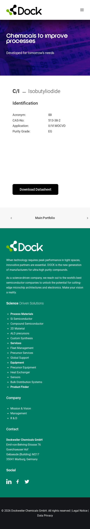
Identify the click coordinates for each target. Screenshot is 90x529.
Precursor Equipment (23, 367)
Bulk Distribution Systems (26, 382)
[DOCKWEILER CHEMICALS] (24, 10)
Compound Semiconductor (26, 323)
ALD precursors (19, 333)
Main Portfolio (45, 218)
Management (18, 413)
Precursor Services (21, 353)
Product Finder (19, 387)
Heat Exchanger (20, 372)
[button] (82, 10)
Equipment (17, 362)
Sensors (15, 377)
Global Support (19, 357)
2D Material (17, 328)
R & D (13, 418)
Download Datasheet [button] (35, 189)
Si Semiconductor (21, 318)
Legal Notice (79, 510)
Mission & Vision (20, 408)
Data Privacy (45, 515)
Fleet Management (21, 348)
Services (15, 343)
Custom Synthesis (21, 338)
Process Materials (21, 314)
